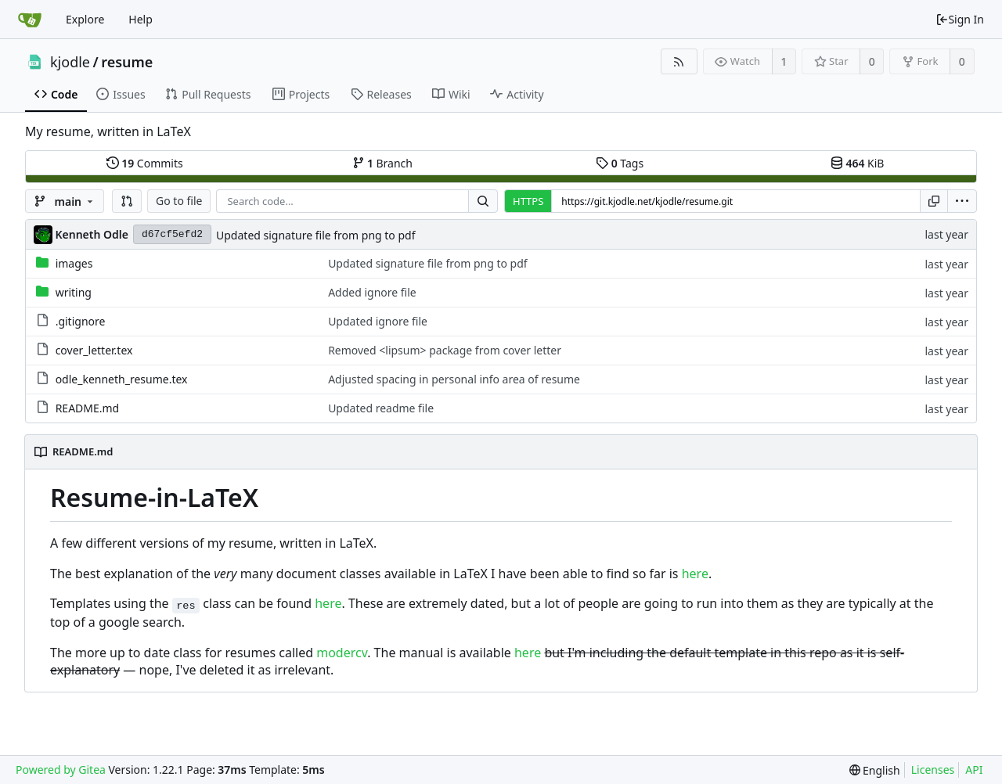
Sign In (959, 19)
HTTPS (528, 201)
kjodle (70, 62)
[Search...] (483, 201)
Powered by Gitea (61, 769)
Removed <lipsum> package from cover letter (444, 350)
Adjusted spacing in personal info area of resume (454, 379)
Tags (619, 163)
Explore (85, 19)
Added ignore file (372, 292)
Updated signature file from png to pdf (316, 235)
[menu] (962, 201)
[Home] (30, 19)
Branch (382, 163)
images (74, 263)
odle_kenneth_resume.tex (122, 379)
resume (127, 62)
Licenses (933, 769)
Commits (144, 163)
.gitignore (81, 321)
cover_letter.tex (94, 350)
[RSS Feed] (679, 61)
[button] (127, 201)
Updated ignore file (377, 321)
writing (74, 292)
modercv (341, 652)
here (695, 573)
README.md (88, 408)
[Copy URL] (934, 201)
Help (140, 19)
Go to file (179, 200)
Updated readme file (381, 408)
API (973, 769)
